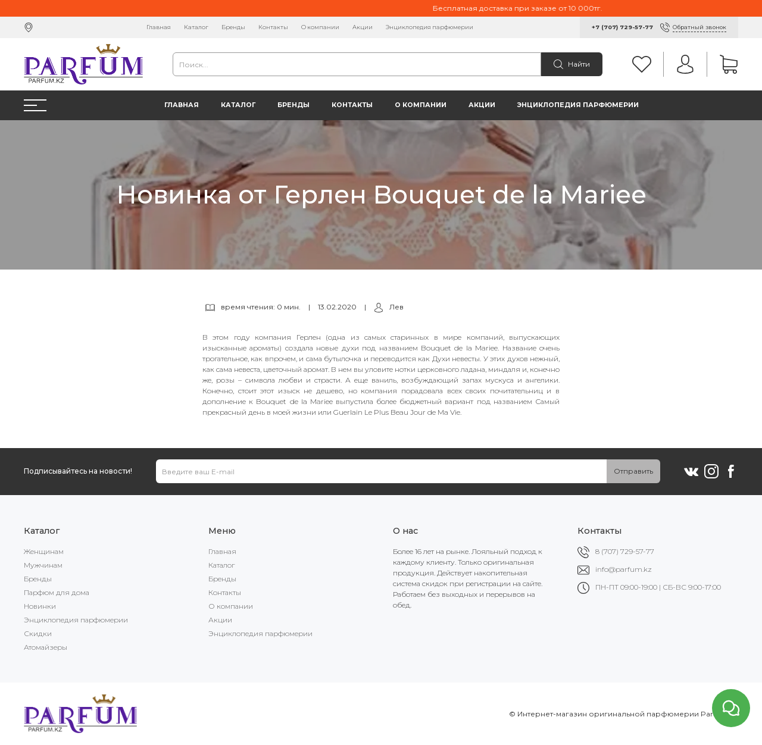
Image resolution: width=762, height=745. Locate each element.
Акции (362, 27)
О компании (320, 27)
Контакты (273, 27)
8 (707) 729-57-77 (624, 551)
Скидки (38, 633)
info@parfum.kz (623, 569)
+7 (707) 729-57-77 (622, 27)
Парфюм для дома (56, 592)
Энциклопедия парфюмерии (429, 27)
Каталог (196, 27)
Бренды (233, 27)
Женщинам (44, 551)
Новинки (40, 606)
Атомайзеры (45, 647)
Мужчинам (43, 565)
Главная (158, 27)
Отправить (633, 471)
